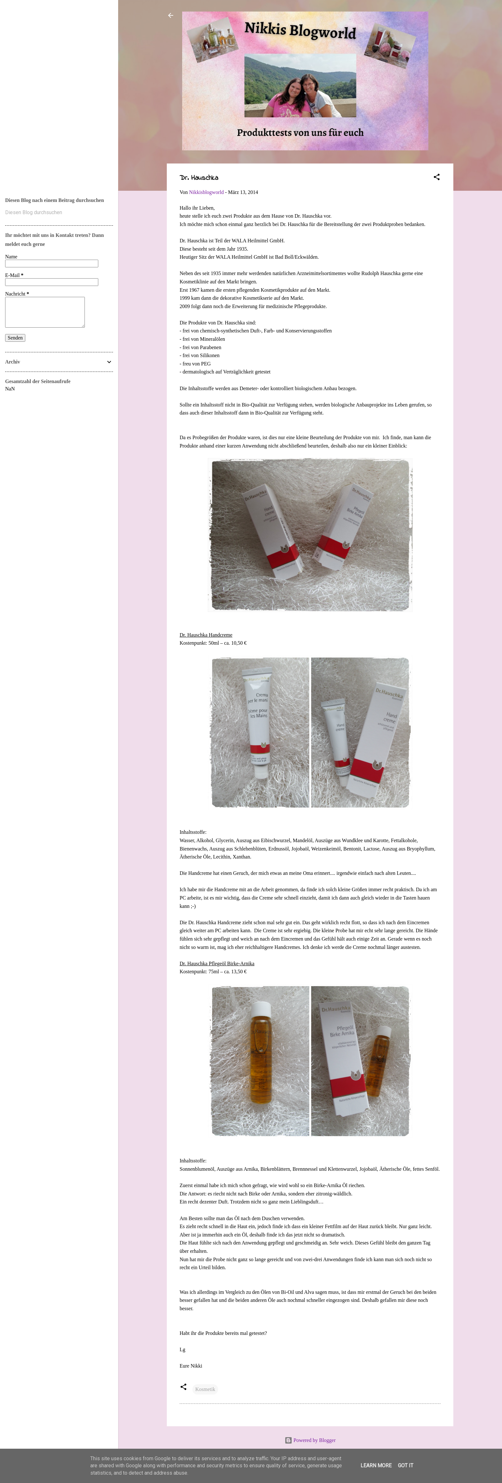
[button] (437, 178)
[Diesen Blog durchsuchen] (59, 212)
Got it (405, 1465)
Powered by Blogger (310, 1440)
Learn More (376, 1465)
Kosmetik (205, 1389)
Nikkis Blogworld (32, 90)
